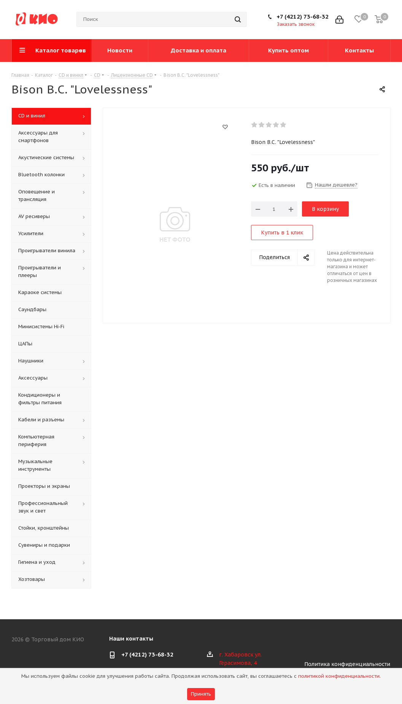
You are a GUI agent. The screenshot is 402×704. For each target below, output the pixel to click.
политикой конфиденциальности (339, 676)
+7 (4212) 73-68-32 (302, 16)
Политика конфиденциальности (347, 664)
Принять (201, 694)
